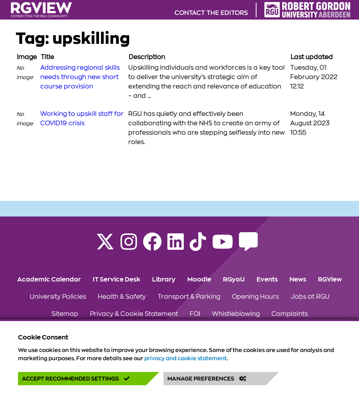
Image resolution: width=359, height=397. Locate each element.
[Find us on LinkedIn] (175, 247)
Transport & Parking (189, 297)
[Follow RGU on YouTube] (222, 247)
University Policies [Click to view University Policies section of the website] (58, 297)
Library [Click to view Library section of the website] (164, 279)
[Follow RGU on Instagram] (128, 247)
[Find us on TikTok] (198, 247)
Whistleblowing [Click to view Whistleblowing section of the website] (236, 314)
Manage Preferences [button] (206, 378)
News (297, 279)
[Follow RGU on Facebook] (152, 247)
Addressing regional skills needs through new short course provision (80, 77)
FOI (195, 314)
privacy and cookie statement (185, 358)
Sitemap (65, 314)
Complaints (289, 314)
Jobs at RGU (310, 297)
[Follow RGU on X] (105, 247)
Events (267, 279)
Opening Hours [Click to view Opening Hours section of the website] (255, 297)
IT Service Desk (116, 279)
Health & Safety (122, 297)
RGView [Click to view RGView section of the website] (330, 279)
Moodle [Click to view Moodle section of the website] (199, 279)
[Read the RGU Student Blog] (248, 247)
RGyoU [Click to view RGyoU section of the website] (234, 279)
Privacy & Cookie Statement (134, 314)
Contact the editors (211, 13)
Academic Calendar (49, 279)
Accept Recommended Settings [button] (75, 378)
